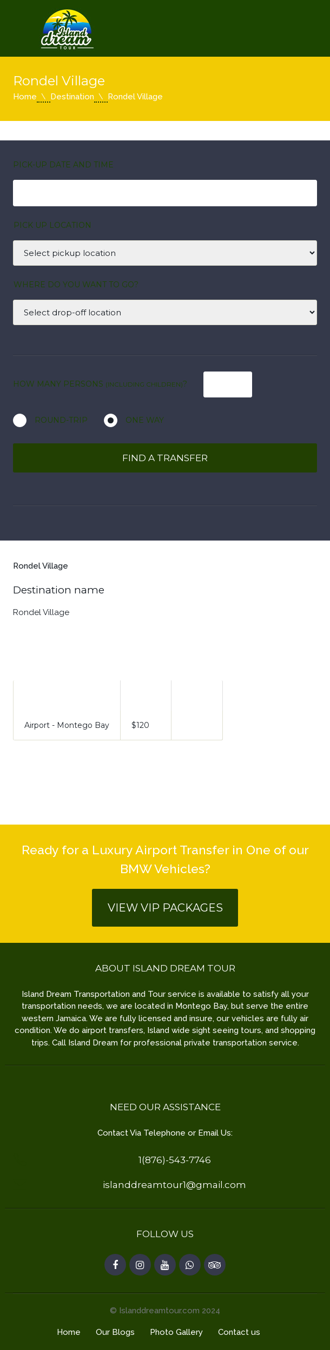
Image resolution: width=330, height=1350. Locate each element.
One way (145, 420)
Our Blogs (115, 1332)
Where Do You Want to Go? (76, 284)
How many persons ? (100, 384)
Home (25, 97)
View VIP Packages (165, 907)
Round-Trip (61, 420)
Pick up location (52, 225)
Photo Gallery (176, 1332)
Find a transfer (165, 458)
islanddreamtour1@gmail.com (174, 1184)
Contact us (239, 1332)
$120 (140, 725)
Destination (72, 97)
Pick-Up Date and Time (63, 165)
